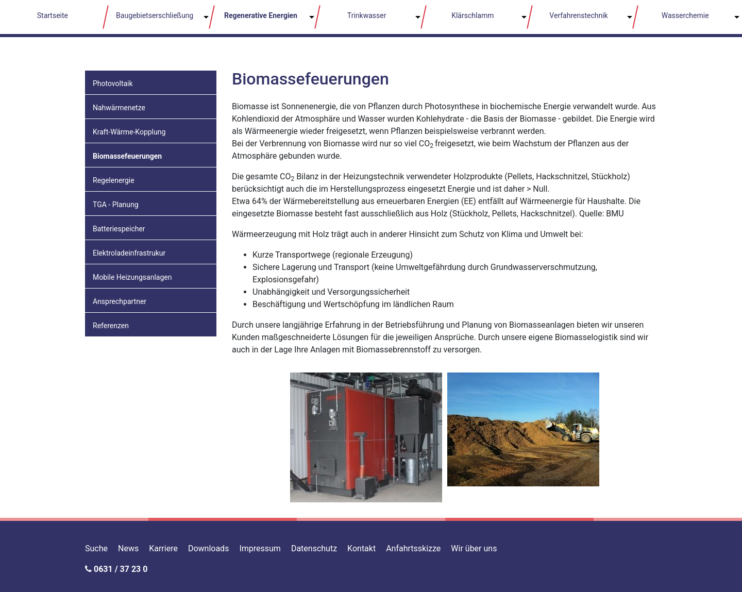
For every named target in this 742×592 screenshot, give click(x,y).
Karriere (163, 548)
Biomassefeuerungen (127, 156)
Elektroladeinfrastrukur (129, 253)
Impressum (260, 548)
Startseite (52, 15)
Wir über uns (474, 548)
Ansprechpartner (119, 301)
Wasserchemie (685, 15)
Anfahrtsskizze (413, 548)
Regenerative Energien (260, 15)
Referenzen (111, 326)
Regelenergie (113, 180)
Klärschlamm (472, 15)
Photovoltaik (113, 83)
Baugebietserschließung (154, 15)
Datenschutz (314, 548)
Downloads (208, 548)
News (128, 548)
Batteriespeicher (119, 229)
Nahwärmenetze (119, 108)
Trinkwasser (366, 15)
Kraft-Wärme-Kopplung (129, 132)
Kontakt (361, 548)
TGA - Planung (116, 204)
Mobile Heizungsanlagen (132, 277)
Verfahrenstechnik (578, 15)
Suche (96, 548)
